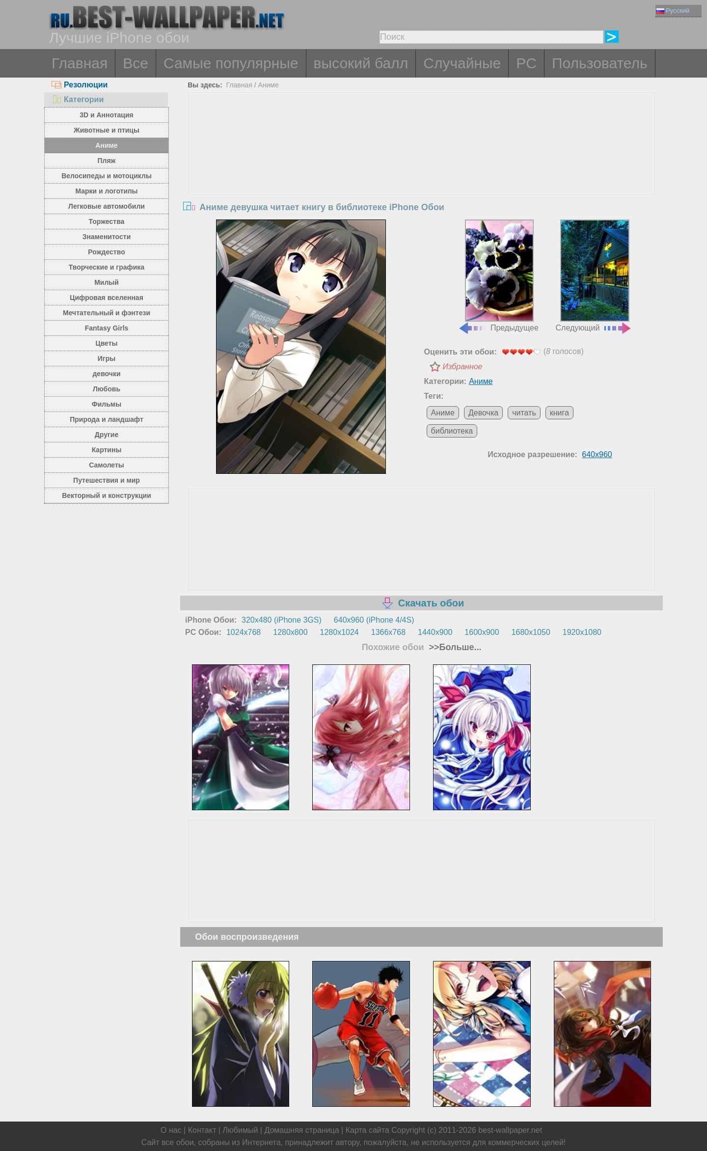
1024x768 (243, 632)
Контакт (202, 1130)
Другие (106, 434)
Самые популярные (231, 63)
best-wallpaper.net (510, 1130)
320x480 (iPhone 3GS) (282, 620)
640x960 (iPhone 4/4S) (374, 620)
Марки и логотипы (106, 191)
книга (559, 413)
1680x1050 (531, 632)
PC (526, 63)
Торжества (107, 221)
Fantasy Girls (107, 328)
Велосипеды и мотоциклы (106, 176)
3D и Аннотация (107, 115)
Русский (672, 10)
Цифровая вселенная (106, 297)
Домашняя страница (301, 1130)
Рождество (106, 252)
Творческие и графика (106, 267)
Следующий (594, 275)
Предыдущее (498, 275)
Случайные (462, 63)
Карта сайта (367, 1130)
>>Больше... (454, 647)
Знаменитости (106, 237)
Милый (106, 282)
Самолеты (106, 465)
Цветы (106, 343)
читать (524, 413)
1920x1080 (582, 632)
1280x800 (290, 632)
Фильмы (106, 404)
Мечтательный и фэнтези (106, 313)
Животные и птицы (106, 130)
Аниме (106, 145)
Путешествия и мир (106, 480)
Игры (106, 358)
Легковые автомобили (106, 206)
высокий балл (361, 63)
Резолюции (80, 85)
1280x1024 (339, 632)
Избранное (463, 366)
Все (135, 63)
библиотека (452, 431)
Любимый (240, 1130)
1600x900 (481, 632)
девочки (106, 374)
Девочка (483, 413)
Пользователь (600, 63)
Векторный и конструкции (106, 495)
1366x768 (388, 632)
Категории (78, 99)
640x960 (597, 454)
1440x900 (435, 632)
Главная (80, 63)
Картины (107, 450)
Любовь (106, 389)
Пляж (106, 160)
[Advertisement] (421, 166)
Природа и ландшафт (106, 419)
